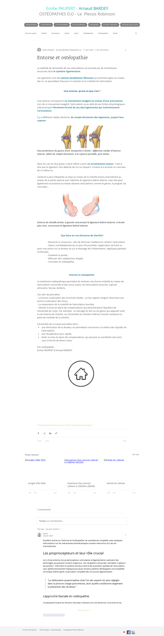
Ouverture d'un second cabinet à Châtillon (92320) (81, 485)
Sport (76, 33)
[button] (136, 33)
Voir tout (135, 454)
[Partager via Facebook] (38, 433)
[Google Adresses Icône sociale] (124, 632)
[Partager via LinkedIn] (50, 433)
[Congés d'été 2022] (42, 469)
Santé (67, 33)
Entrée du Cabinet (116, 483)
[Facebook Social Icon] (128, 632)
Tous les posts (30, 33)
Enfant (44, 33)
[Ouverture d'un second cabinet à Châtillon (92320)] (82, 469)
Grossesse (55, 33)
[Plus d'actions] (125, 49)
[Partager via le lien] (56, 433)
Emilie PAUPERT (60, 8)
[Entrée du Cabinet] (121, 469)
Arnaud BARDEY (93, 8)
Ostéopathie (88, 33)
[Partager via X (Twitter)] (44, 433)
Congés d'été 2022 (37, 483)
